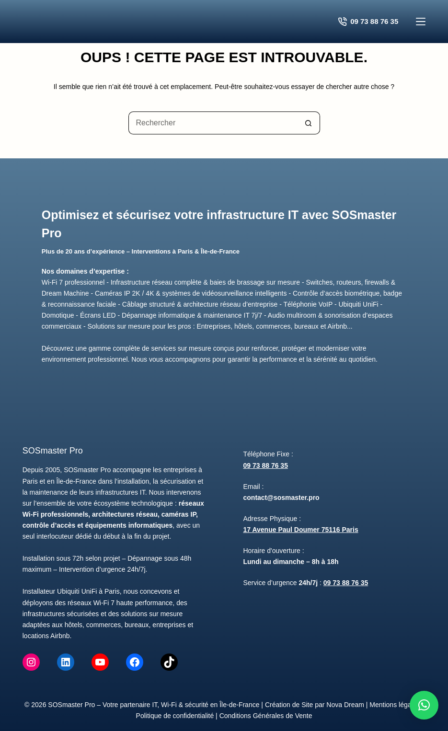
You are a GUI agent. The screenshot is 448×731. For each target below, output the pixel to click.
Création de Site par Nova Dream (314, 705)
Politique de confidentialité (175, 716)
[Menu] (420, 21)
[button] (424, 705)
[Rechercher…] (212, 122)
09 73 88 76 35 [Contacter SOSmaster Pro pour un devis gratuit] (368, 21)
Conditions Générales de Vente (265, 716)
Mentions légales (394, 705)
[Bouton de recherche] (308, 122)
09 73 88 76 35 (265, 465)
